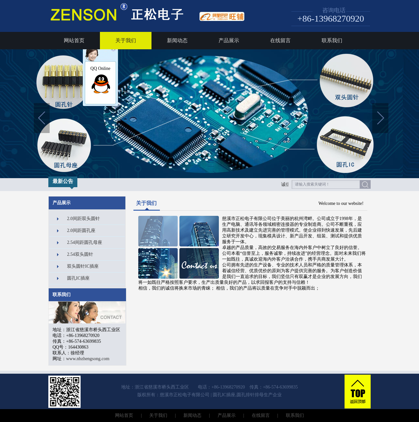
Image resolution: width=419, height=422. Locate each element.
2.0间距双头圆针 (83, 218)
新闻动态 (177, 40)
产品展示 (229, 40)
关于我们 (125, 40)
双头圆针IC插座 (83, 266)
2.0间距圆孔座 (81, 230)
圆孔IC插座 (78, 278)
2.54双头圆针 (80, 254)
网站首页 (74, 40)
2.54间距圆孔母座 (84, 242)
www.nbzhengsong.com (87, 358)
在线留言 (280, 40)
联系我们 (332, 40)
